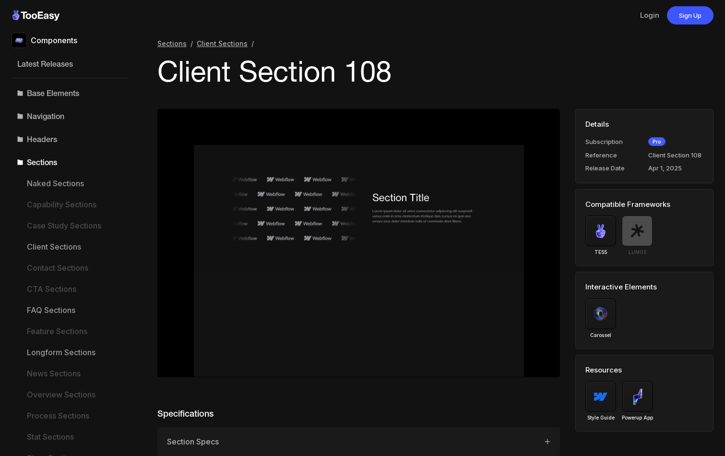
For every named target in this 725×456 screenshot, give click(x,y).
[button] (70, 93)
